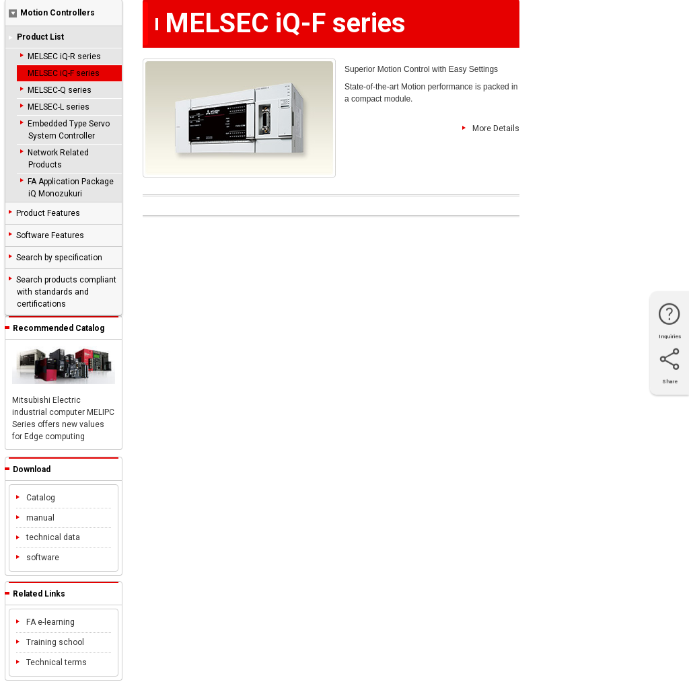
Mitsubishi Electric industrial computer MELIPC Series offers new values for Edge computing (63, 393)
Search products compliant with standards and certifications (66, 292)
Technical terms (51, 662)
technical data (48, 537)
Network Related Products (58, 158)
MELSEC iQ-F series (64, 73)
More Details (490, 129)
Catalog (35, 497)
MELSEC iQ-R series (64, 56)
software (37, 557)
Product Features (48, 213)
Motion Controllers (52, 12)
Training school (50, 642)
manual (35, 518)
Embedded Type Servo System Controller (69, 130)
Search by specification (59, 257)
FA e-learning (45, 622)
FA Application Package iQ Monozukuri (71, 187)
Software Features (50, 235)
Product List (40, 37)
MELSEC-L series (58, 107)
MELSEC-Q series (60, 90)
